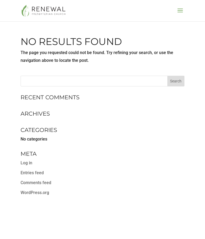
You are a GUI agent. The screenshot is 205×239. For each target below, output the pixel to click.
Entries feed (32, 172)
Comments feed (36, 182)
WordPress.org (35, 192)
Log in (26, 162)
